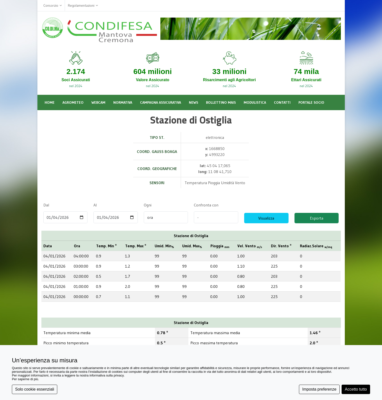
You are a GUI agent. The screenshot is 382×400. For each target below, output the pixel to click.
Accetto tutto (356, 389)
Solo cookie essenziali (34, 389)
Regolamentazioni (83, 5)
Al (95, 204)
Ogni (147, 204)
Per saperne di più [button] (25, 379)
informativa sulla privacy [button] (106, 375)
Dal (46, 204)
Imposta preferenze (319, 389)
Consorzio (52, 5)
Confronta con (206, 204)
